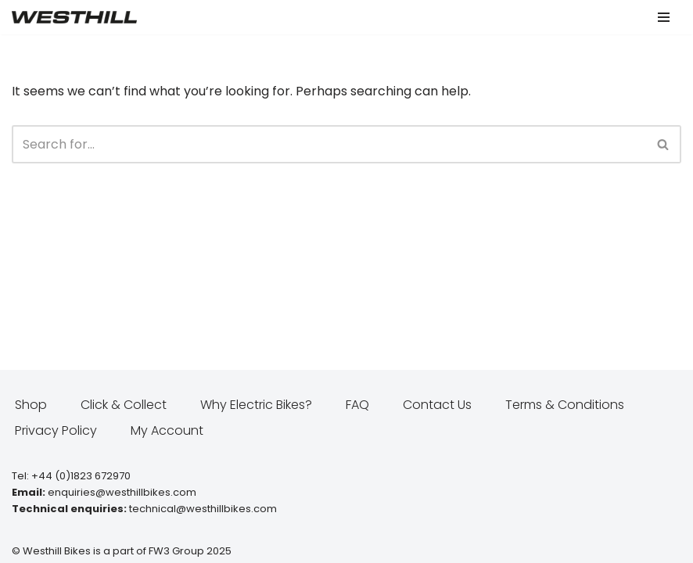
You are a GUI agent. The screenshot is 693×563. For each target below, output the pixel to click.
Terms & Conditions (564, 405)
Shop (31, 405)
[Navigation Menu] (663, 17)
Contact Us (437, 405)
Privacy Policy (56, 430)
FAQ (357, 405)
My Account (167, 430)
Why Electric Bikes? (256, 405)
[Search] (329, 144)
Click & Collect (124, 405)
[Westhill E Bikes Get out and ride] (74, 17)
